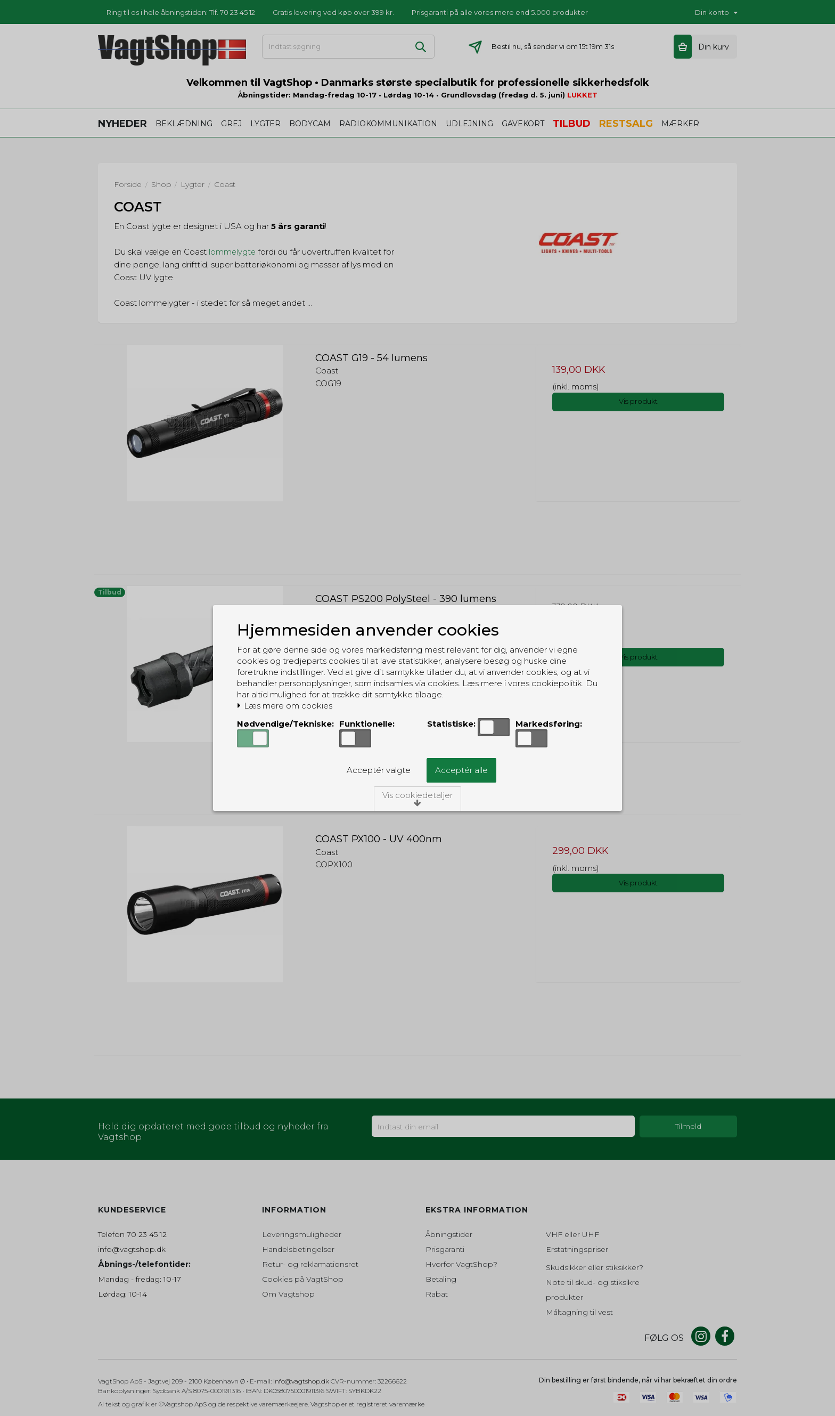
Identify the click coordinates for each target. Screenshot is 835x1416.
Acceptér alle (461, 770)
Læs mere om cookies (284, 706)
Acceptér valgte (379, 770)
